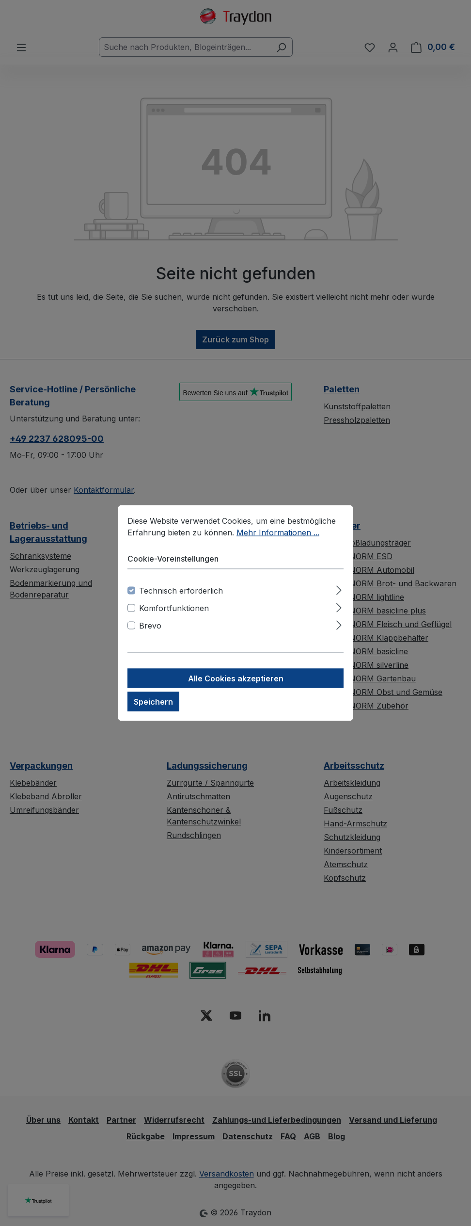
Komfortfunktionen (174, 608)
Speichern (153, 702)
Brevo (150, 625)
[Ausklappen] (339, 589)
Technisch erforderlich (181, 591)
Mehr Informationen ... (277, 532)
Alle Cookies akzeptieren (235, 678)
